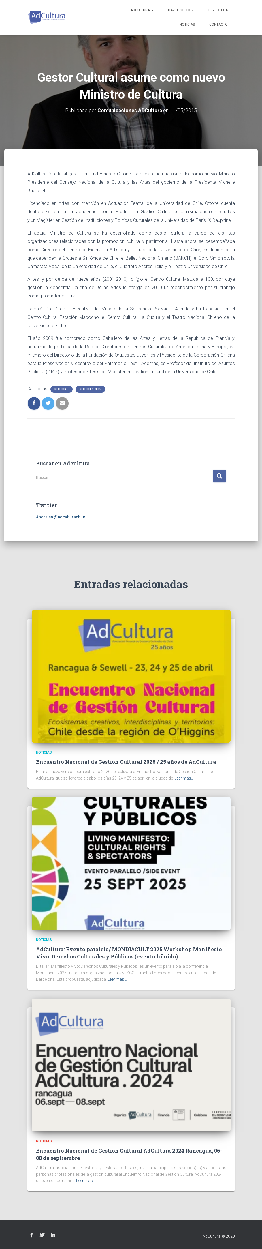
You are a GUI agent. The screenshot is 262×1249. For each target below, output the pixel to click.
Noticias (187, 25)
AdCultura (142, 10)
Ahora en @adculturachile (60, 517)
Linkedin (53, 1235)
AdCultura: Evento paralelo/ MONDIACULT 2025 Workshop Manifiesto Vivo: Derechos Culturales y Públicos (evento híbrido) (129, 953)
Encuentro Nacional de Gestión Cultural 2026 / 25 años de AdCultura (126, 761)
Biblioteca (218, 10)
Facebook (31, 1235)
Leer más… (184, 778)
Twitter (42, 1235)
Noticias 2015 (90, 389)
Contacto (218, 25)
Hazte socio (181, 10)
